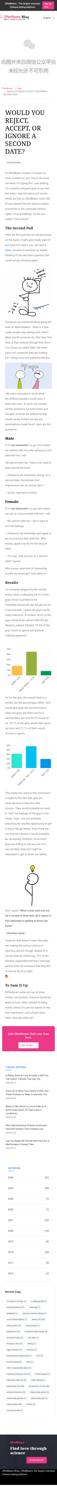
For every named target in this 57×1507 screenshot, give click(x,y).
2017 (28, 1263)
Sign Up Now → (28, 1045)
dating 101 (38, 1319)
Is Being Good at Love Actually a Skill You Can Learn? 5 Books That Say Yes (27, 1077)
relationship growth (16, 1398)
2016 (28, 1273)
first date (33, 1338)
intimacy (32, 1350)
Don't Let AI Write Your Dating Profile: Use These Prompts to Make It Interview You (27, 1093)
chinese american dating (34, 1313)
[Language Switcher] (48, 18)
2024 (28, 1199)
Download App (36, 1460)
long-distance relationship (19, 1356)
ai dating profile (39, 1301)
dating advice (14, 1325)
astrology (34, 1307)
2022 (28, 1209)
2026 (28, 1177)
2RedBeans (7, 88)
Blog (19, 88)
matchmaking (14, 1362)
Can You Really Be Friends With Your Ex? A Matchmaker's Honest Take (28, 1142)
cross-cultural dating (17, 1319)
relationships (14, 1404)
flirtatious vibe (15, 1344)
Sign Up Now (47, 5)
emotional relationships (36, 1331)
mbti (29, 1362)
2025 (28, 1188)
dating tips (13, 1331)
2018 (28, 1252)
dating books (33, 1325)
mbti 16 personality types (19, 1368)
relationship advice (39, 1392)
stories (31, 1404)
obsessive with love (16, 1380)
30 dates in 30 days (16, 1301)
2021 (28, 1220)
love (40, 1356)
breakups (12, 1313)
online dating (38, 1380)
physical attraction (16, 1392)
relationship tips (39, 1398)
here (7, 250)
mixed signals (42, 1374)
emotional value (15, 1338)
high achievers (14, 1350)
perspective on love (39, 1386)
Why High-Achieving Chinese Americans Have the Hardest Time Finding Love (26, 1127)
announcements (13, 162)
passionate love (15, 1386)
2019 (28, 1241)
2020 (28, 1231)
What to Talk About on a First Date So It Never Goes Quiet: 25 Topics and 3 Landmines (26, 1110)
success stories (15, 1410)
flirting (32, 1344)
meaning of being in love (18, 1374)
